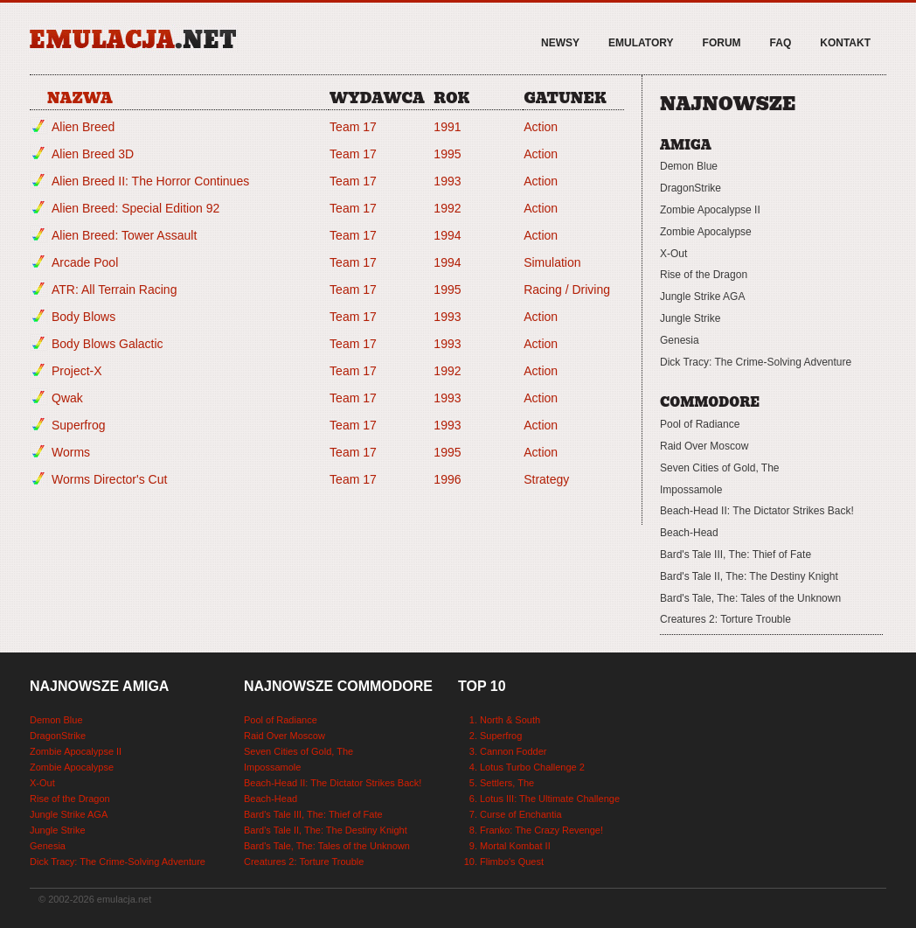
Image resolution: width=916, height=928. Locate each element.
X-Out (673, 254)
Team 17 (353, 127)
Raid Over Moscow (704, 446)
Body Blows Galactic (107, 344)
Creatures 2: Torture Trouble (725, 619)
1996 (447, 479)
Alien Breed (83, 127)
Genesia (679, 340)
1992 (447, 208)
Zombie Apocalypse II (710, 210)
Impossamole (691, 490)
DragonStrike (690, 188)
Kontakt (845, 43)
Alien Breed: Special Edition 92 (135, 208)
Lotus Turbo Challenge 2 (532, 767)
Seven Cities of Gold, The (720, 468)
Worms (71, 452)
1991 (447, 127)
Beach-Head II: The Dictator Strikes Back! (757, 511)
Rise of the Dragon (703, 275)
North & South (510, 720)
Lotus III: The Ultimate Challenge (550, 798)
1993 (447, 181)
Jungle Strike (690, 318)
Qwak (67, 398)
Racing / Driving (567, 290)
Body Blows (83, 317)
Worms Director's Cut (109, 479)
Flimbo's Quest (512, 861)
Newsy (560, 43)
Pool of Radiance (699, 424)
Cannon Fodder (513, 751)
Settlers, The (507, 783)
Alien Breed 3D (93, 154)
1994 (447, 235)
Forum (722, 43)
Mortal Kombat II (515, 846)
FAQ (781, 43)
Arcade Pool (85, 262)
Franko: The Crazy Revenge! (541, 830)
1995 (447, 154)
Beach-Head (689, 533)
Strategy (546, 479)
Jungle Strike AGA (702, 296)
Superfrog (78, 425)
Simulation (552, 262)
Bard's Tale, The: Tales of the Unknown (750, 598)
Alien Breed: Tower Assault (124, 235)
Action (541, 127)
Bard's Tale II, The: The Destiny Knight (749, 576)
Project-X (77, 371)
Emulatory (640, 43)
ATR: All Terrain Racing (114, 290)
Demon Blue (689, 166)
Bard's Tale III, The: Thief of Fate (735, 554)
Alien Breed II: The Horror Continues (150, 181)
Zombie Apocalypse (706, 232)
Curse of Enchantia (521, 814)
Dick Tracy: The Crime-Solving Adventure (755, 362)
